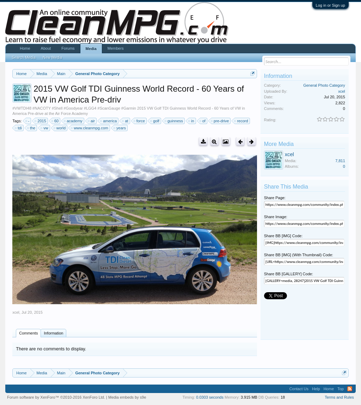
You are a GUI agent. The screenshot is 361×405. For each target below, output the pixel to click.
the (31, 128)
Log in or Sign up (330, 5)
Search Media (24, 57)
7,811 (340, 161)
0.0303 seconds (210, 397)
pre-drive (220, 121)
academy (73, 121)
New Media (52, 57)
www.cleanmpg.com (90, 128)
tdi (19, 128)
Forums (67, 48)
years (120, 128)
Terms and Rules (339, 397)
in (191, 121)
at (125, 121)
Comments (28, 333)
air (91, 121)
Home (25, 48)
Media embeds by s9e (127, 397)
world (60, 128)
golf (155, 121)
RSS (349, 388)
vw (44, 128)
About (46, 48)
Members (116, 48)
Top (340, 389)
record (241, 121)
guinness (174, 121)
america (109, 121)
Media (91, 49)
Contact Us (298, 389)
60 (55, 121)
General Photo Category (324, 85)
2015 (40, 121)
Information (53, 333)
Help (316, 389)
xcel (15, 312)
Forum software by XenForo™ (56, 397)
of (203, 121)
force (139, 121)
